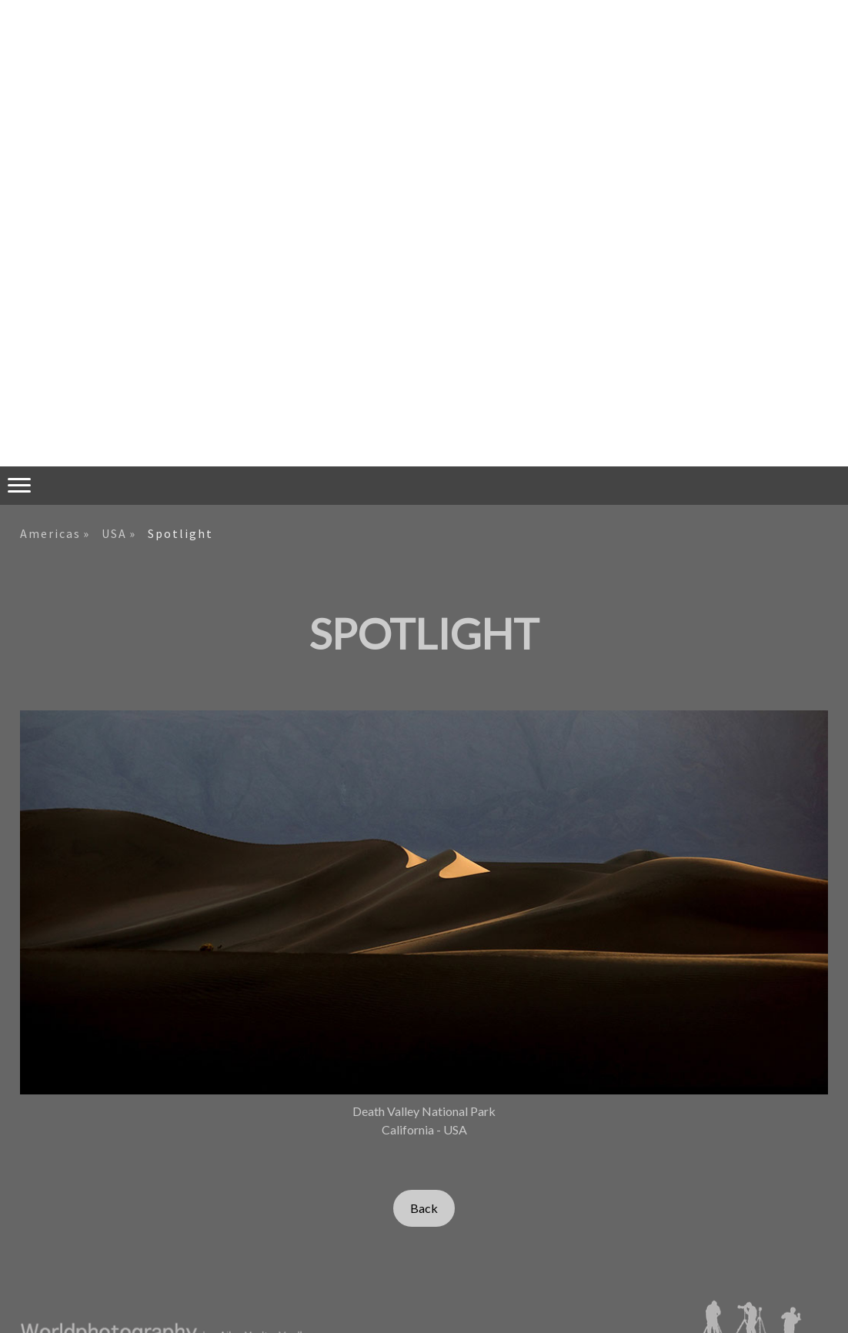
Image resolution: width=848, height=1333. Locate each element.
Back (424, 1208)
